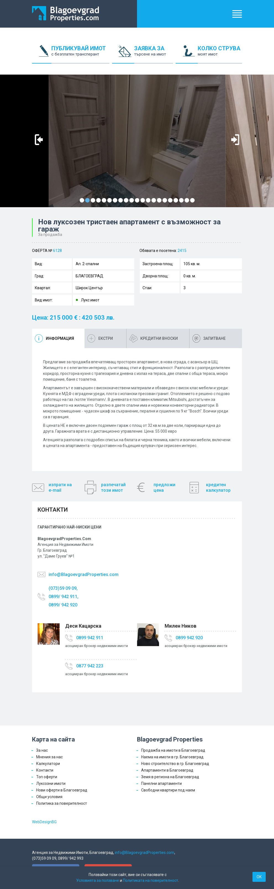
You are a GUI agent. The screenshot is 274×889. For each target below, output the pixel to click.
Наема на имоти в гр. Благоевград (172, 757)
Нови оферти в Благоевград (61, 790)
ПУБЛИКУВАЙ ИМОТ (80, 54)
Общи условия (49, 797)
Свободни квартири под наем (168, 790)
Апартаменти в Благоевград (167, 770)
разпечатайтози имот (113, 487)
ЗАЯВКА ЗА (153, 54)
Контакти (44, 770)
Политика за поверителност (61, 803)
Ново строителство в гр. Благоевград (175, 763)
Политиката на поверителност (150, 880)
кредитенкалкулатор (218, 487)
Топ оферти (46, 777)
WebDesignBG (44, 822)
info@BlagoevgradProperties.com (83, 574)
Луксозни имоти (50, 783)
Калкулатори (48, 763)
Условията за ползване (97, 880)
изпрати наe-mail (60, 487)
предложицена (164, 487)
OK (259, 877)
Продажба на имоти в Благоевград (173, 750)
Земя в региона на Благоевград (170, 777)
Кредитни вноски (159, 338)
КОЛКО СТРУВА (220, 54)
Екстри (105, 338)
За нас (42, 750)
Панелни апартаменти (161, 783)
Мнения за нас (49, 757)
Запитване (214, 338)
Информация (60, 338)
